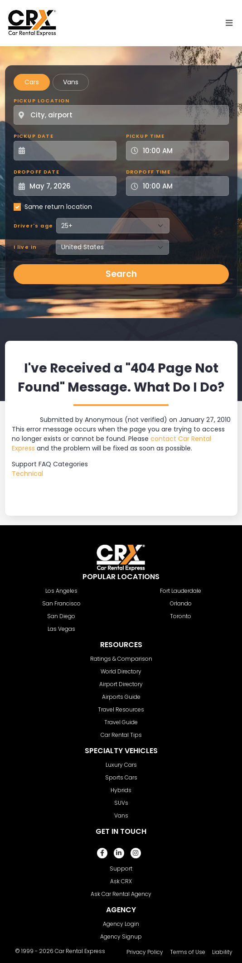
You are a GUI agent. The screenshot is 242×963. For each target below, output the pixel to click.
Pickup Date (33, 136)
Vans (70, 82)
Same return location (58, 206)
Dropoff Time (148, 171)
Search (121, 274)
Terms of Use (187, 952)
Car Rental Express (80, 951)
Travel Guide (121, 722)
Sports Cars (121, 777)
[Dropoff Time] (182, 186)
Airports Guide (121, 697)
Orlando (181, 603)
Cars (31, 82)
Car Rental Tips (121, 735)
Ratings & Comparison (121, 659)
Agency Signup (121, 936)
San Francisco (61, 603)
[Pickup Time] (182, 151)
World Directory (121, 671)
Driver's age (33, 225)
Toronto (180, 616)
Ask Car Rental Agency (121, 894)
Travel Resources (121, 709)
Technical (27, 473)
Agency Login (121, 924)
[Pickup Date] (70, 151)
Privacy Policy (144, 952)
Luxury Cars (121, 765)
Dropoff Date (36, 171)
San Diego (61, 616)
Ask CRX (121, 881)
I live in (25, 247)
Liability (222, 952)
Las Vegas (61, 629)
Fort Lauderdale (180, 591)
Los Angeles (61, 591)
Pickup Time (145, 136)
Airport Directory (121, 684)
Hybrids (121, 790)
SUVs (121, 803)
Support (121, 868)
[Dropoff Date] (70, 186)
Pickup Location (42, 100)
